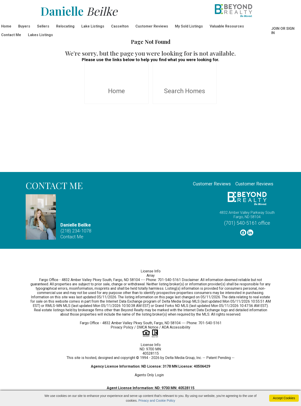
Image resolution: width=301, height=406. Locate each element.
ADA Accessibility (176, 327)
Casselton (120, 26)
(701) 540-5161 (247, 223)
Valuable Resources (227, 26)
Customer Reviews (151, 26)
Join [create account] (275, 28)
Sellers (43, 26)
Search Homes (184, 83)
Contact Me (71, 236)
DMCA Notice (147, 327)
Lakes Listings (40, 35)
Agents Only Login (150, 375)
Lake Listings (92, 26)
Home (116, 83)
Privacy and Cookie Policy (156, 400)
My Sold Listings (189, 26)
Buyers (24, 26)
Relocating (65, 26)
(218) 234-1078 (75, 231)
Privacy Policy (122, 327)
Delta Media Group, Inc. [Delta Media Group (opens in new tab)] (183, 358)
